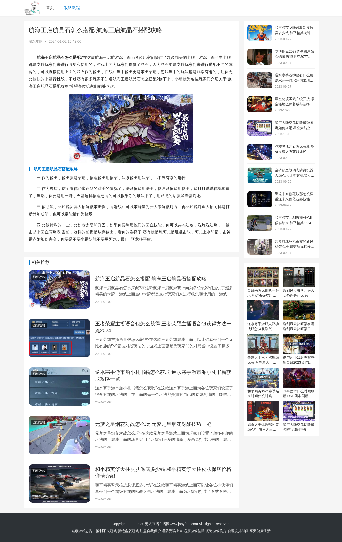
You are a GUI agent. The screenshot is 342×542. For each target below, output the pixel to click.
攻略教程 (72, 8)
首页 (50, 8)
